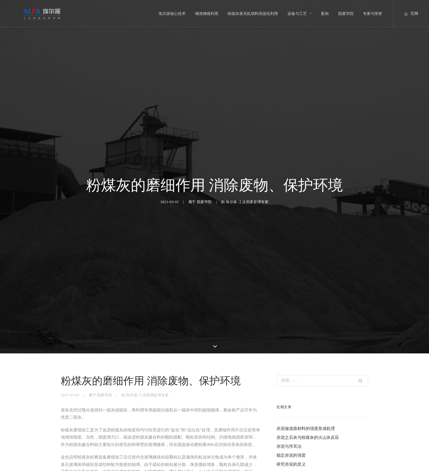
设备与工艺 (299, 13)
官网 (414, 13)
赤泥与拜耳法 (288, 422)
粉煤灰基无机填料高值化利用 (253, 13)
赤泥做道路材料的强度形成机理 (305, 404)
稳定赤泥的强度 (291, 431)
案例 (325, 13)
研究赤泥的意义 (291, 440)
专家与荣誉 (372, 13)
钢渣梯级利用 (206, 13)
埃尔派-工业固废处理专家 (247, 190)
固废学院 (346, 13)
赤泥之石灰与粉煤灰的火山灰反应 (307, 413)
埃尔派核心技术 (172, 13)
